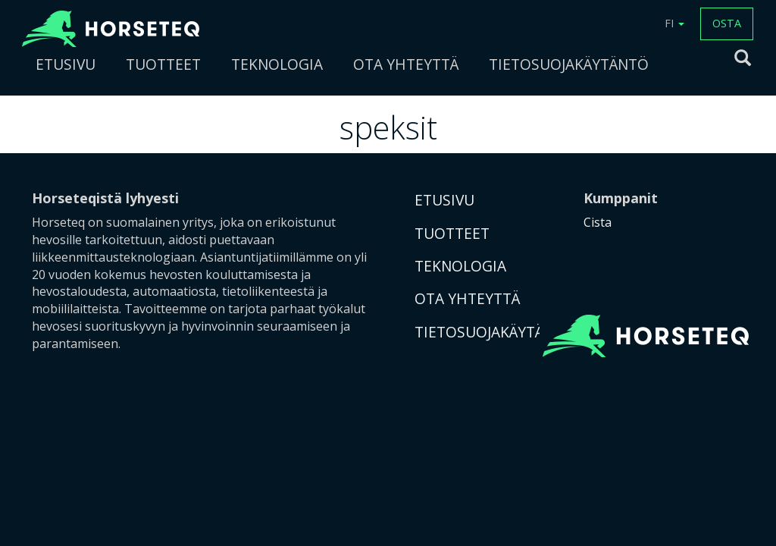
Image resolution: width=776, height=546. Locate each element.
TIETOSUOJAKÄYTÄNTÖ (569, 64)
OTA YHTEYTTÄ (405, 64)
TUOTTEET (163, 64)
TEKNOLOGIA (277, 64)
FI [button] (674, 23)
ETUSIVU (65, 64)
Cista (598, 222)
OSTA (726, 23)
